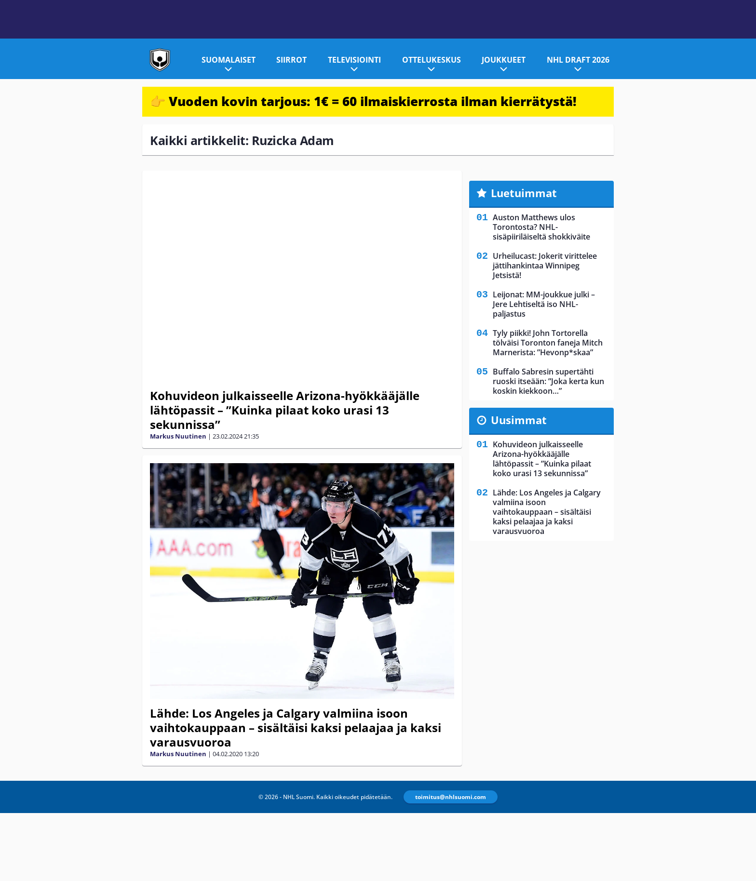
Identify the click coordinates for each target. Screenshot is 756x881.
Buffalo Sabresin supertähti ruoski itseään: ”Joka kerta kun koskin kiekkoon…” (548, 381)
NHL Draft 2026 (578, 59)
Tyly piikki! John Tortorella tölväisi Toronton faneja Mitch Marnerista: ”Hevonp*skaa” (548, 343)
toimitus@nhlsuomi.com (450, 797)
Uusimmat (519, 420)
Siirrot (291, 59)
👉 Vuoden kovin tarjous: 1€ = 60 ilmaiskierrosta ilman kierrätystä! (363, 101)
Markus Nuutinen (178, 436)
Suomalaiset (229, 59)
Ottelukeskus (431, 59)
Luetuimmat (524, 193)
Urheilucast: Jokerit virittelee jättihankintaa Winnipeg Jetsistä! (545, 265)
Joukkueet (504, 59)
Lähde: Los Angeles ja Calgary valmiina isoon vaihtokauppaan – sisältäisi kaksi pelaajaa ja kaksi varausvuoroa (295, 727)
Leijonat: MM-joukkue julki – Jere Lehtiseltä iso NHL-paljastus (544, 304)
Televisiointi (354, 59)
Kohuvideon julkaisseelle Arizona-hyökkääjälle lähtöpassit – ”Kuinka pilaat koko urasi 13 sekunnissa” (284, 409)
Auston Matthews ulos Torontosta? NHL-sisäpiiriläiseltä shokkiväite (541, 227)
